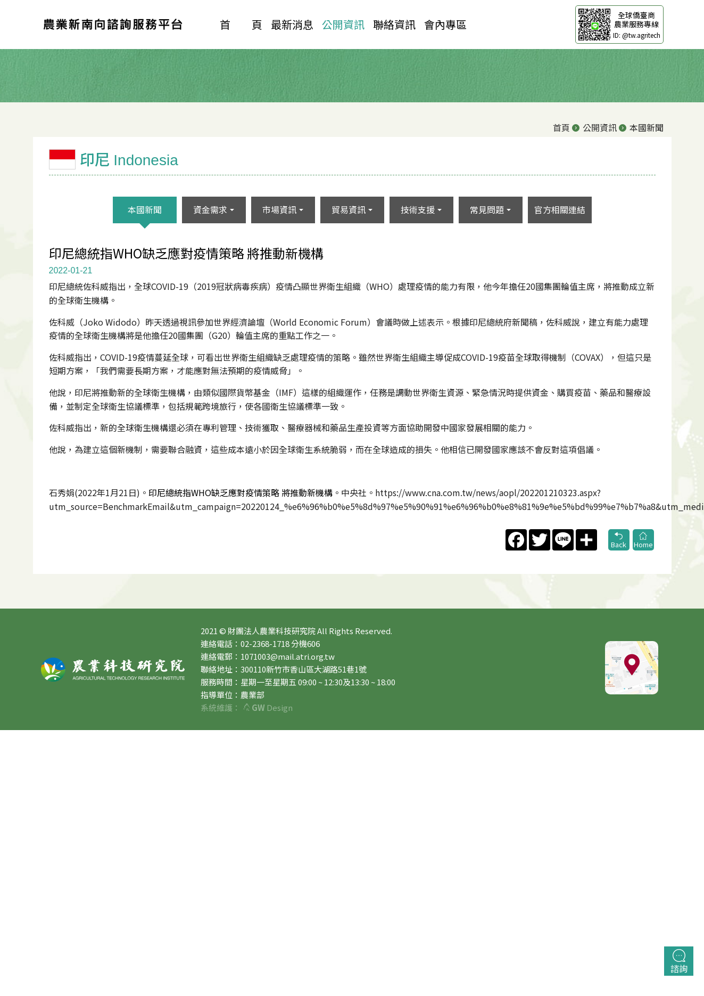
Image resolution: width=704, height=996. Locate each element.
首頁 (561, 127)
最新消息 (292, 24)
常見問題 (487, 209)
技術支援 (418, 209)
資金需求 (210, 209)
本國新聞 (145, 209)
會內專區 (445, 24)
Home (643, 540)
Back (619, 540)
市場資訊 (279, 209)
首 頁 (241, 24)
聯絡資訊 (394, 24)
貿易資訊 (349, 209)
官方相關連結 (559, 209)
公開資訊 (343, 24)
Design (268, 707)
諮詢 (679, 962)
